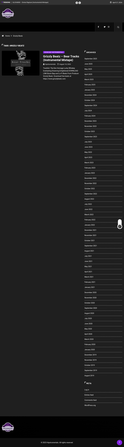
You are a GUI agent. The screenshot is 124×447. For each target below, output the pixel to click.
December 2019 (91, 355)
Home (7, 36)
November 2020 (91, 298)
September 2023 (91, 137)
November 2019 (91, 360)
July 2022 (88, 204)
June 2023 (89, 147)
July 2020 (88, 318)
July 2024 (88, 111)
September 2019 (91, 370)
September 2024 (91, 105)
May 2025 (88, 69)
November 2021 (91, 235)
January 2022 (90, 225)
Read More (49, 82)
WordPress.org (90, 405)
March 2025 (89, 79)
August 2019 (89, 376)
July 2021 (88, 256)
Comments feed (91, 400)
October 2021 (90, 241)
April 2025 (88, 74)
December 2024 (91, 95)
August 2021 (89, 251)
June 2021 (89, 261)
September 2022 (91, 194)
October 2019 (90, 365)
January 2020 (90, 350)
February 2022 (90, 220)
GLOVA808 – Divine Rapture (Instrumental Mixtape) (30, 2)
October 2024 (90, 100)
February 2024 (90, 116)
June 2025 (89, 64)
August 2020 (89, 313)
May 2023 (88, 152)
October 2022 (90, 189)
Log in (87, 390)
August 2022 (89, 199)
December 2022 (91, 178)
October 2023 (90, 131)
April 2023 (88, 157)
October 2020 (90, 303)
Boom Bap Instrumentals (53, 52)
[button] (77, 3)
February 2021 (90, 282)
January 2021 (90, 287)
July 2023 (88, 142)
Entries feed (89, 395)
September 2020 (91, 308)
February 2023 (90, 168)
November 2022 (91, 183)
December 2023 (91, 121)
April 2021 (88, 272)
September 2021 (91, 246)
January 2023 (90, 173)
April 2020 (88, 334)
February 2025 (90, 85)
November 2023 (91, 126)
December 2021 (91, 230)
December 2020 (91, 292)
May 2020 (88, 329)
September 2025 (91, 59)
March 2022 (89, 215)
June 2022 (89, 209)
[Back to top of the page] (119, 442)
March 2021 (89, 277)
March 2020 (89, 339)
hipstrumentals (50, 64)
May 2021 (88, 266)
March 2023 (89, 163)
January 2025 (90, 90)
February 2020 (90, 344)
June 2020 (89, 324)
